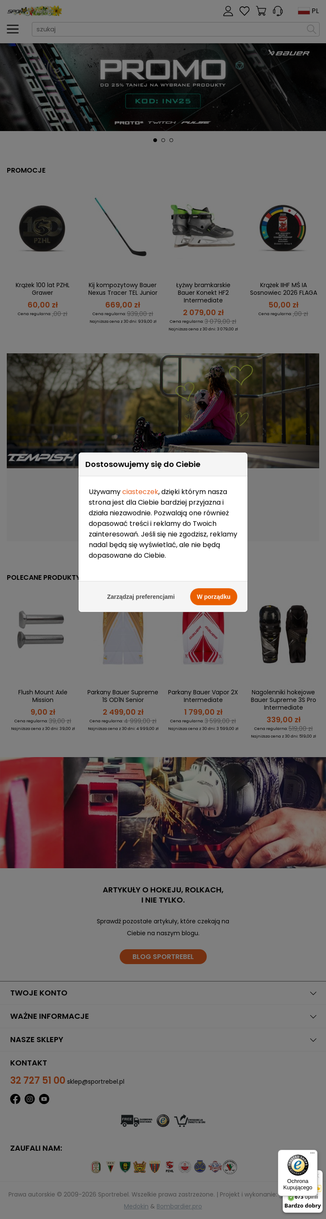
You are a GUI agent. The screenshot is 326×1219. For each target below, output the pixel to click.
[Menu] (312, 1155)
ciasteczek (140, 163)
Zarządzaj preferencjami (141, 268)
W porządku (213, 268)
